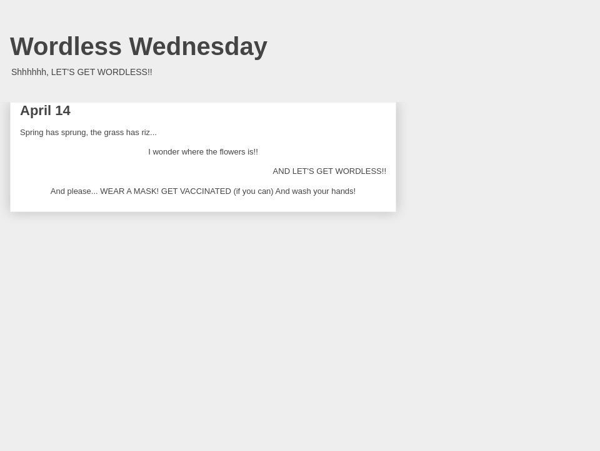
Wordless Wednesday (139, 46)
